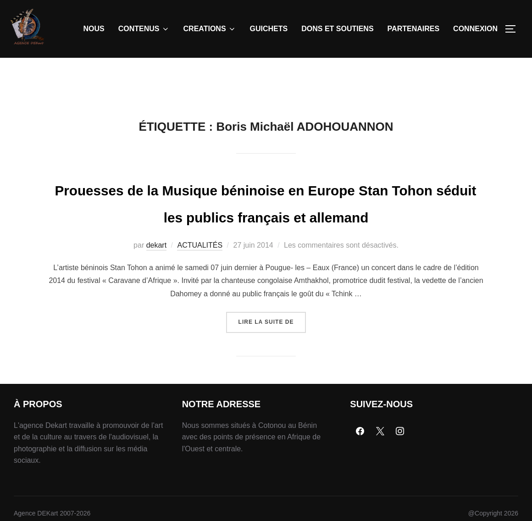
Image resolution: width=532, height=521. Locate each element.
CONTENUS (144, 29)
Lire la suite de (272, 366)
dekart (156, 293)
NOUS (94, 29)
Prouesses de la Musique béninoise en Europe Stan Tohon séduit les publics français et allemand (265, 237)
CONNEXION (475, 29)
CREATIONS (209, 29)
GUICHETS (269, 29)
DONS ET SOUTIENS (337, 29)
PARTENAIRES (414, 29)
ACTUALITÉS (199, 293)
